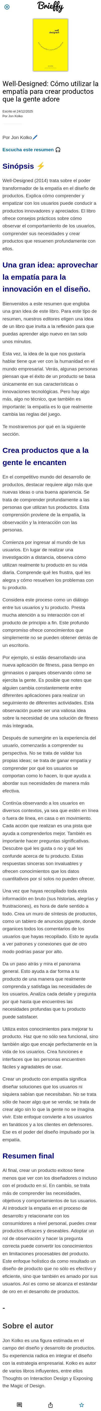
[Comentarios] (19, 1405)
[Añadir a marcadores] (82, 1405)
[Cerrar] (7, 7)
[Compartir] (50, 1405)
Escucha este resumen (28, 149)
